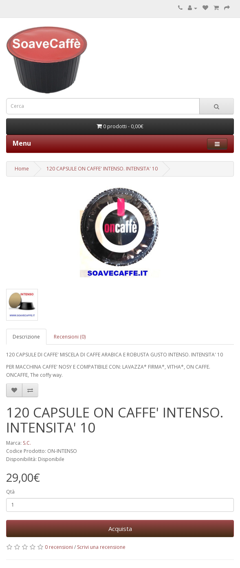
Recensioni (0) (70, 336)
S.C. (27, 442)
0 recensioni (59, 547)
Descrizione (26, 336)
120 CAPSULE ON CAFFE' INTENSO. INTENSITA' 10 (102, 168)
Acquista (120, 528)
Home (22, 168)
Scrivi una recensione (101, 547)
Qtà (10, 491)
